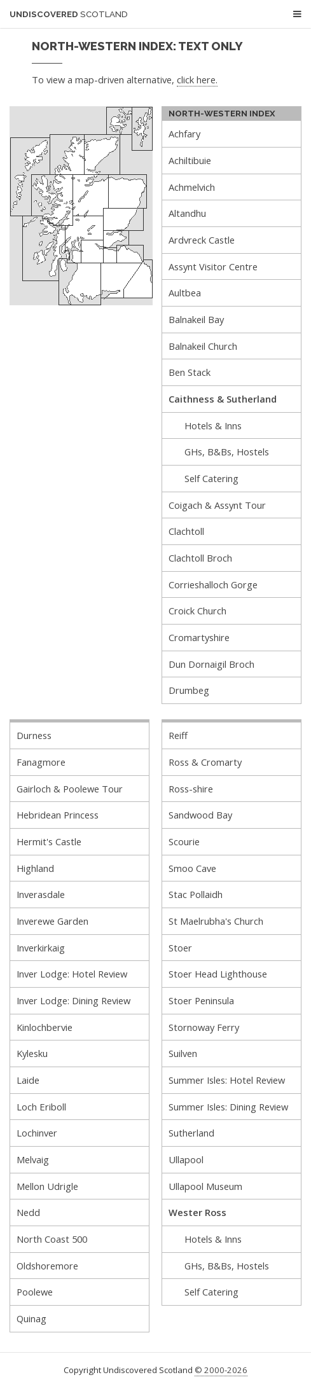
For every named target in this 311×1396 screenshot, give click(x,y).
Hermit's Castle (49, 841)
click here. (197, 79)
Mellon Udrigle (47, 1186)
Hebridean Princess (58, 814)
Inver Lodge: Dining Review (73, 1000)
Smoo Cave (192, 868)
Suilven (183, 1053)
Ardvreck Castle (202, 239)
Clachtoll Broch (200, 557)
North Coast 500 (52, 1239)
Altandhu (187, 213)
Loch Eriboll (41, 1106)
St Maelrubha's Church (216, 921)
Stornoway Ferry (204, 1027)
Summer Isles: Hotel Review (227, 1080)
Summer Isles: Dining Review (228, 1106)
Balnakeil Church (203, 346)
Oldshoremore (47, 1265)
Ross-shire (191, 788)
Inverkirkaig (41, 947)
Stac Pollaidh (196, 894)
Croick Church (197, 610)
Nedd (28, 1212)
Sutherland (191, 1132)
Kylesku (32, 1053)
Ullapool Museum (205, 1186)
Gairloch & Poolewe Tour (70, 788)
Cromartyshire (199, 637)
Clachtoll (186, 531)
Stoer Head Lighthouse (218, 973)
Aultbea (185, 292)
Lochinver (37, 1132)
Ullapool (186, 1159)
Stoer (180, 947)
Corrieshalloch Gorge (213, 584)
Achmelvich (192, 187)
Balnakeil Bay (196, 319)
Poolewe (35, 1291)
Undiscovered (69, 14)
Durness (34, 735)
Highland (35, 868)
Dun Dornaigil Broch (211, 664)
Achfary (184, 133)
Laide (28, 1080)
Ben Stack (190, 372)
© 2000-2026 (221, 1370)
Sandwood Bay (200, 814)
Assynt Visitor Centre (213, 266)
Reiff (178, 735)
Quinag (31, 1318)
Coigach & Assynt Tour (217, 505)
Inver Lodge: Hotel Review (72, 973)
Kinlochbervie (45, 1027)
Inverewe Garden (52, 921)
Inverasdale (41, 894)
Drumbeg (189, 690)
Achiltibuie (190, 160)
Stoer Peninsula (201, 1000)
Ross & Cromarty (205, 762)
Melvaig (33, 1159)
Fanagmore (41, 762)
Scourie (184, 841)
